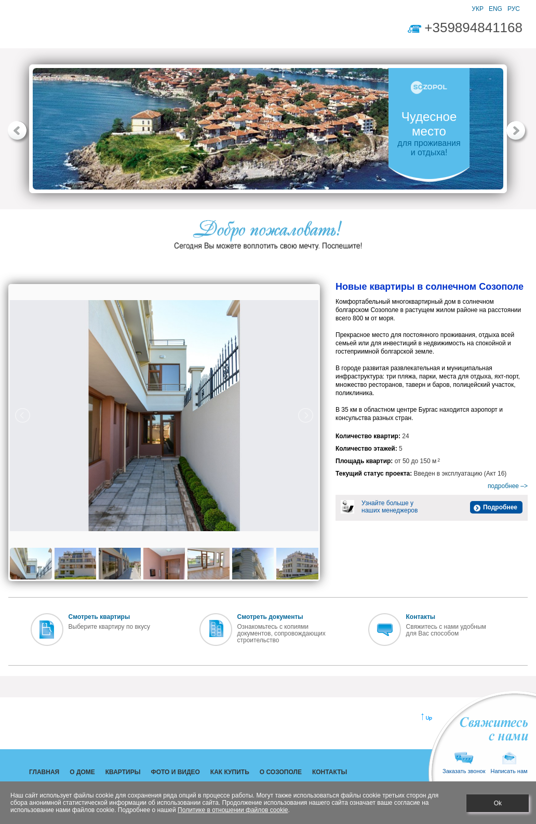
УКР (478, 8)
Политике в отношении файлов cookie (233, 810)
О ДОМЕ (82, 30)
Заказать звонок (464, 763)
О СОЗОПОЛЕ (297, 30)
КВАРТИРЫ (127, 30)
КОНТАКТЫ (350, 30)
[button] (18, 132)
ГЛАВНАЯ (40, 30)
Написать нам (508, 763)
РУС (513, 8)
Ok (498, 803)
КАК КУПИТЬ (242, 30)
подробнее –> (508, 486)
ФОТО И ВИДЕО (183, 30)
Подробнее (500, 507)
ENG (495, 8)
